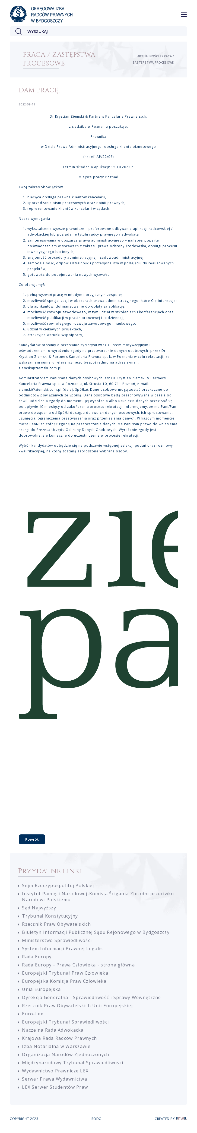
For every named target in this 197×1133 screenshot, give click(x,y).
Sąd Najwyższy (39, 908)
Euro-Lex (32, 1014)
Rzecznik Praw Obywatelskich (56, 924)
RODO (96, 1118)
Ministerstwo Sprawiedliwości (57, 940)
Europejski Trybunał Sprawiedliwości (65, 1022)
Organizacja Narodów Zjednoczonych (65, 1054)
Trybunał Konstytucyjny (50, 916)
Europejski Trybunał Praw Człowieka (65, 973)
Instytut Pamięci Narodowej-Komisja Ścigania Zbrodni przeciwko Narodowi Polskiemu (98, 897)
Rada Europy (37, 957)
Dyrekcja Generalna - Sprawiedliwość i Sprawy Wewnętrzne (91, 997)
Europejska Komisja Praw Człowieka (64, 981)
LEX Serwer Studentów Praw (55, 1087)
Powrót (32, 839)
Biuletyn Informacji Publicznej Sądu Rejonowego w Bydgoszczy (96, 932)
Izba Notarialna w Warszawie (56, 1046)
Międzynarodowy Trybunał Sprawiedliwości (72, 1063)
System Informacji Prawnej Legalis (62, 949)
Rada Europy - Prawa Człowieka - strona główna (78, 965)
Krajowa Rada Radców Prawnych (59, 1038)
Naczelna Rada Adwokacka (53, 1030)
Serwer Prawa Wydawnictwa (54, 1079)
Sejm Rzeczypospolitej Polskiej (58, 885)
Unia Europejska (41, 989)
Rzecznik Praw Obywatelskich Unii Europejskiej (77, 1006)
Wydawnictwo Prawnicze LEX (55, 1071)
